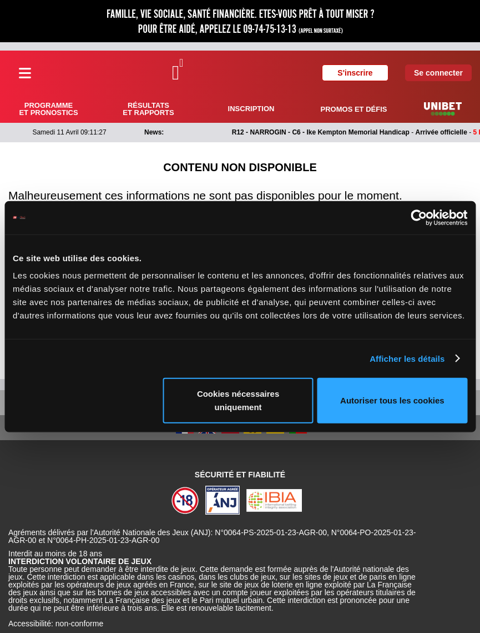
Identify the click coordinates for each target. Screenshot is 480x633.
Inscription (251, 108)
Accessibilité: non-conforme (55, 623)
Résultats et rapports (148, 109)
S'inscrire (354, 72)
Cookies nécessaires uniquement (238, 400)
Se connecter (438, 72)
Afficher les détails (407, 358)
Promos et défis (354, 109)
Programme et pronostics (48, 109)
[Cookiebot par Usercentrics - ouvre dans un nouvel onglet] (418, 217)
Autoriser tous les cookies (392, 400)
